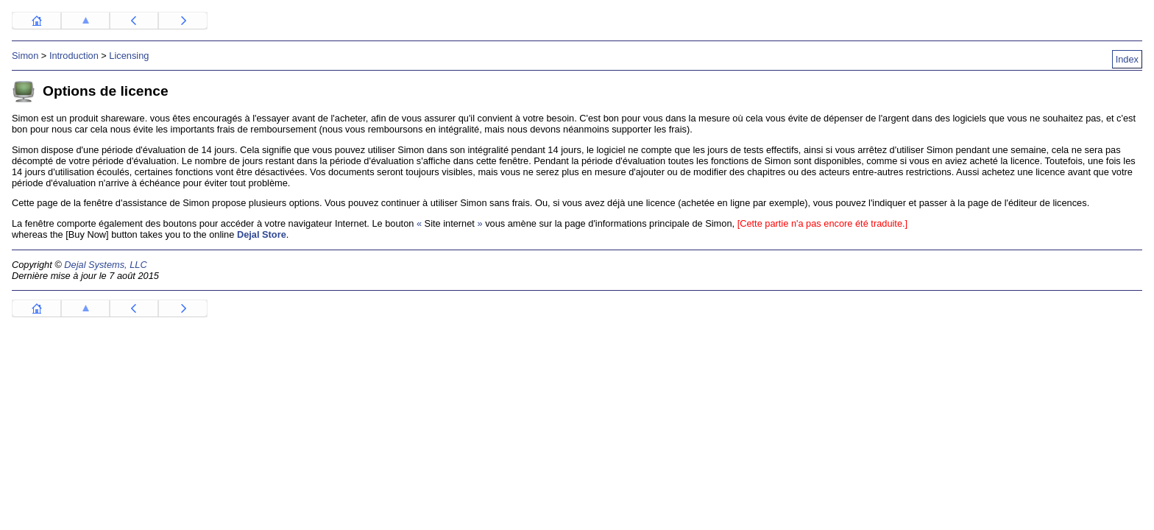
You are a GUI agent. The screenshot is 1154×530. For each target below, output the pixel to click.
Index (1127, 59)
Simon (25, 55)
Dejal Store (261, 234)
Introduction (74, 55)
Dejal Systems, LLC (105, 264)
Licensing (129, 55)
